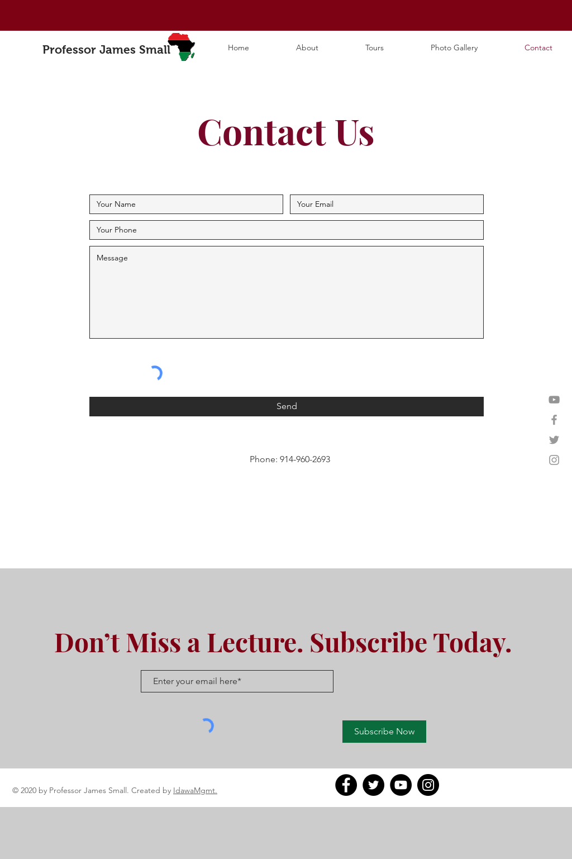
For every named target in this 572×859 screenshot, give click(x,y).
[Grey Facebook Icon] (554, 419)
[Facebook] (346, 785)
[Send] (286, 406)
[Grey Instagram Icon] (554, 460)
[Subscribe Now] (384, 731)
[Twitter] (373, 785)
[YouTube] (554, 399)
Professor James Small (106, 49)
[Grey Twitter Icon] (554, 440)
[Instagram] (428, 785)
